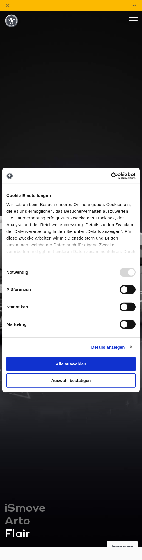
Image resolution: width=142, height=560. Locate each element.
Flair (17, 463)
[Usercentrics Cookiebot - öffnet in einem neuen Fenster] (111, 175)
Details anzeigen (108, 347)
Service (13, 548)
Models (13, 507)
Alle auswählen (71, 364)
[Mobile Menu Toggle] (133, 22)
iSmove (24, 438)
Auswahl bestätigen (71, 380)
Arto (17, 450)
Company (15, 527)
